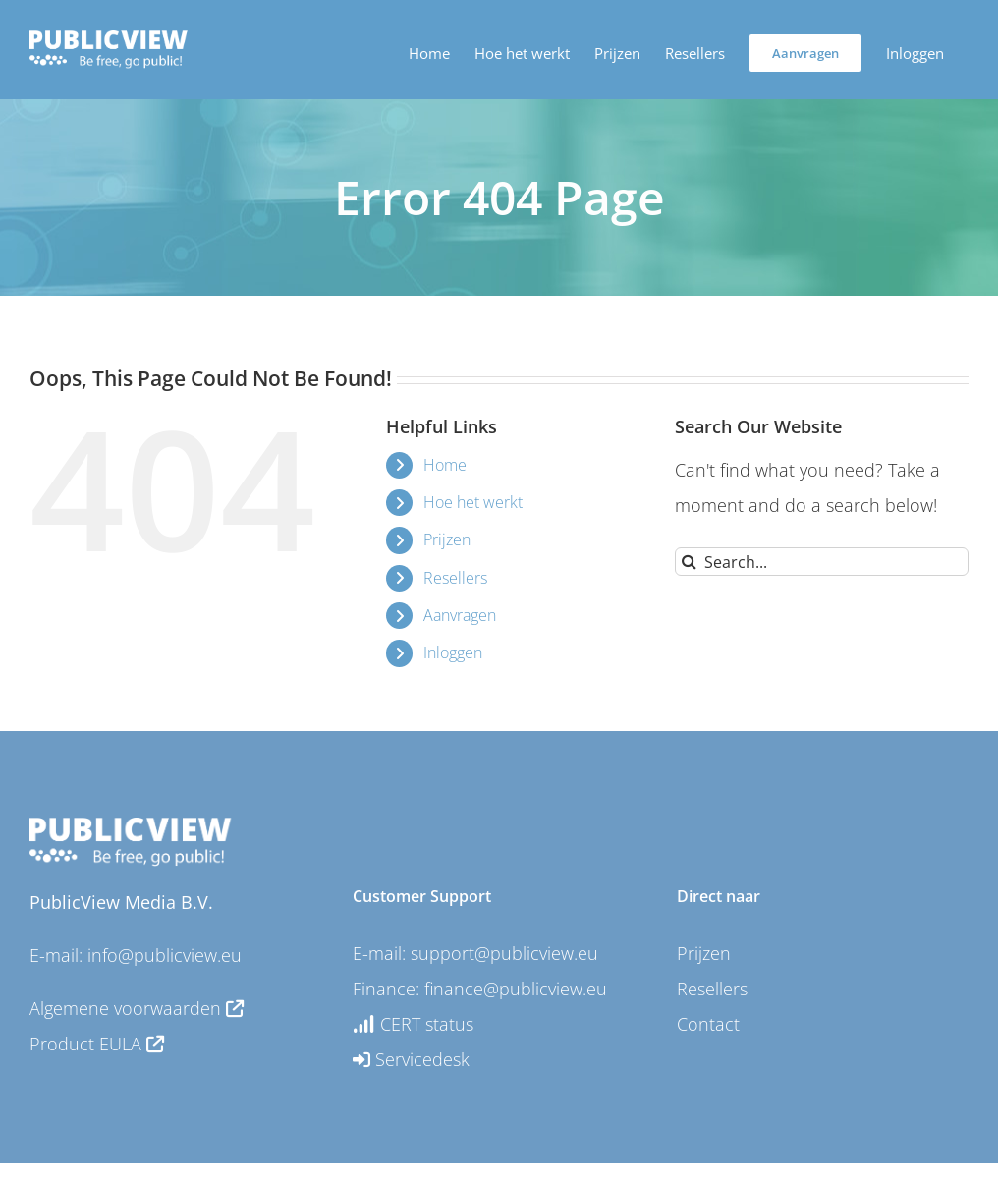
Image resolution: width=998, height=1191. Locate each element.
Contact (708, 1024)
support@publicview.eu (504, 953)
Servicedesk (411, 1059)
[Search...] (822, 561)
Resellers (455, 578)
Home (445, 465)
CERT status (413, 1024)
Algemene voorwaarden (136, 1008)
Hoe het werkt (473, 502)
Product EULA (96, 1043)
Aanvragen (459, 615)
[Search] (689, 561)
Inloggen (452, 652)
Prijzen (447, 539)
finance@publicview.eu (515, 988)
